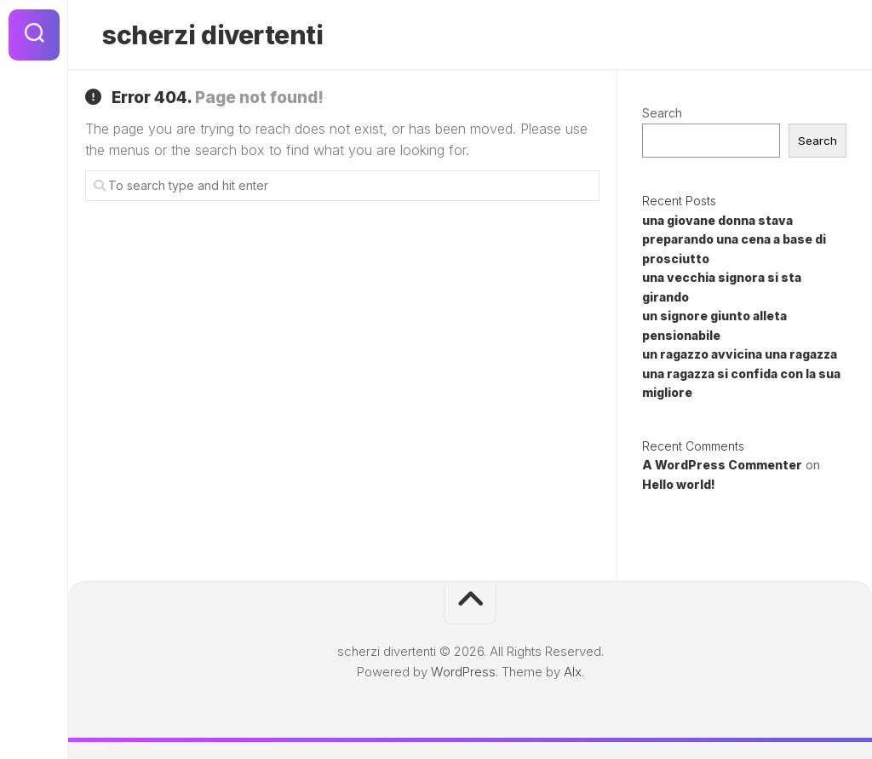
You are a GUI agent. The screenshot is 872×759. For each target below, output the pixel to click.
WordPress (463, 672)
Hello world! (678, 484)
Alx (573, 672)
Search (662, 113)
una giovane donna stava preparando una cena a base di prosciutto (734, 239)
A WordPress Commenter (722, 464)
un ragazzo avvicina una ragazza (739, 354)
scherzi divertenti (212, 35)
